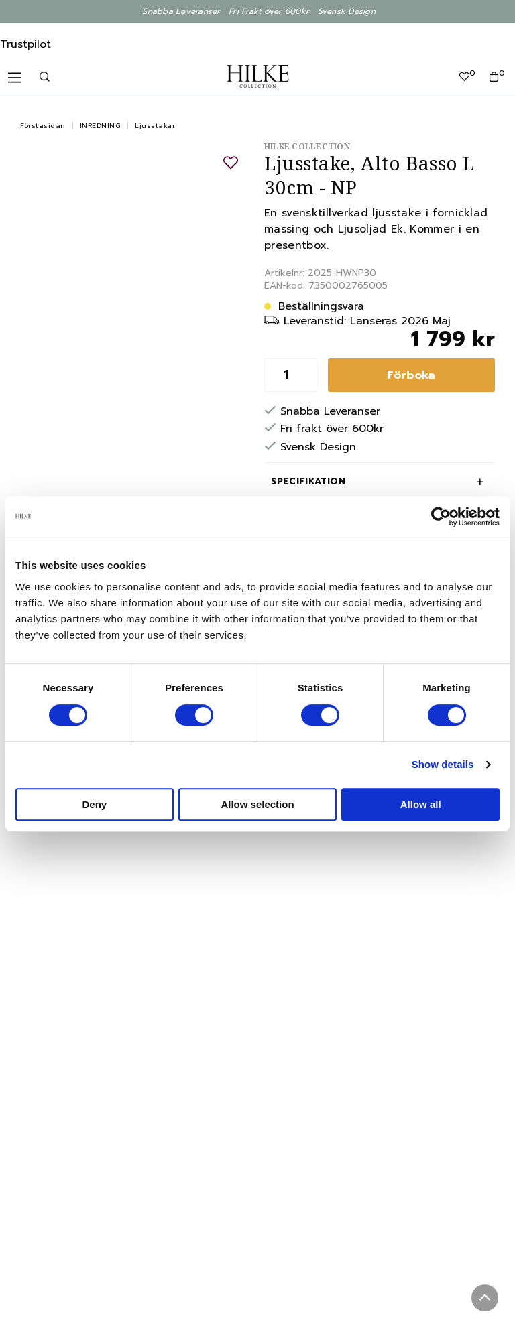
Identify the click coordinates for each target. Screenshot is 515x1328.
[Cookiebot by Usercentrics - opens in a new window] (441, 517)
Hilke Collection (307, 146)
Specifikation (308, 481)
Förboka (411, 375)
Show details (443, 764)
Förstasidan (43, 126)
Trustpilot (25, 44)
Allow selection (257, 804)
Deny (94, 804)
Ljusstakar (155, 126)
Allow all (420, 804)
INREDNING (100, 126)
